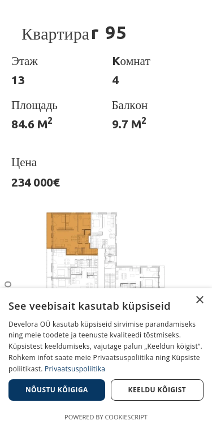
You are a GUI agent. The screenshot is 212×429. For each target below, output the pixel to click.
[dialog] (106, 358)
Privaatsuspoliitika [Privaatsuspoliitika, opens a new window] (75, 369)
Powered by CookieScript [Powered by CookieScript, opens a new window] (106, 417)
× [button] (199, 300)
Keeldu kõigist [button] (157, 390)
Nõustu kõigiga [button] (56, 390)
